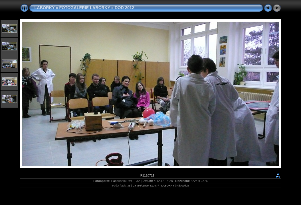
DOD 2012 (124, 7)
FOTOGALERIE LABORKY (84, 7)
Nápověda (182, 185)
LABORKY (45, 7)
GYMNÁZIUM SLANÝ (146, 185)
